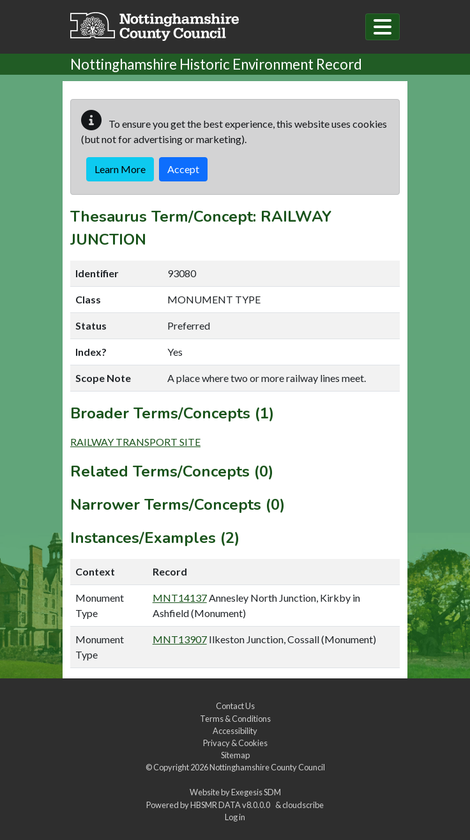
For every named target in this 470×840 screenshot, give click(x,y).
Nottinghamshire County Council (267, 767)
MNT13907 (180, 639)
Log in (235, 817)
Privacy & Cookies (235, 743)
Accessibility (235, 731)
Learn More (120, 169)
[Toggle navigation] (382, 26)
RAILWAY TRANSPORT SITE (135, 442)
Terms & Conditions (235, 719)
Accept (183, 169)
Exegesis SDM (256, 792)
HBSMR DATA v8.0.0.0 (231, 805)
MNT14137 (180, 598)
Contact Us (235, 706)
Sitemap (235, 755)
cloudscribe (303, 805)
